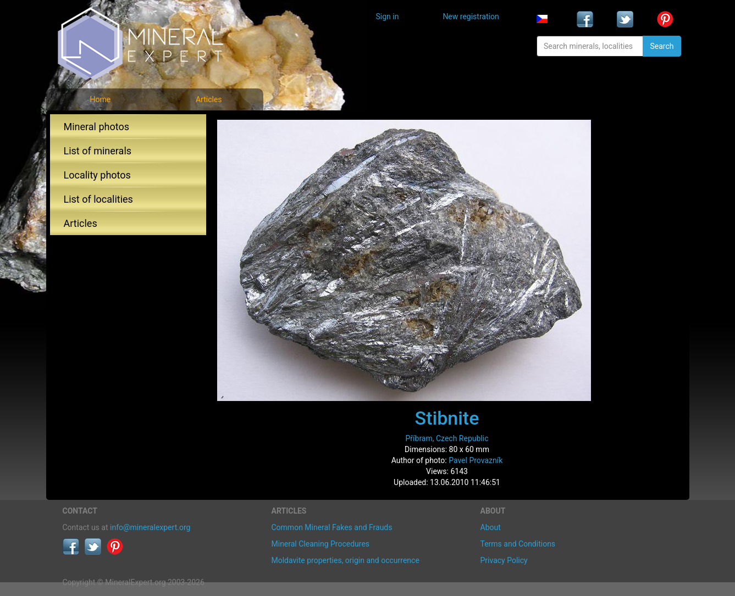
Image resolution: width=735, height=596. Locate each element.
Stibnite (447, 418)
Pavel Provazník (475, 460)
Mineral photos (97, 126)
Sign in (387, 16)
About (490, 527)
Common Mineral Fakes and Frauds (332, 527)
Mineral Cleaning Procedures (321, 543)
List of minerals (98, 151)
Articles (209, 99)
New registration (471, 16)
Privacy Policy (504, 560)
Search (661, 46)
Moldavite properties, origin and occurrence (345, 560)
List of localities (98, 199)
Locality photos (97, 175)
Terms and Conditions (518, 543)
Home (100, 99)
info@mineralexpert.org (150, 527)
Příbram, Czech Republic (446, 438)
